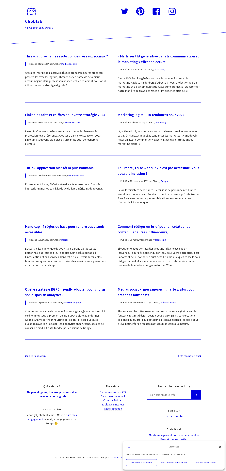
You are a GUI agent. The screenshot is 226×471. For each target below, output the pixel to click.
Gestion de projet (73, 309)
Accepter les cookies (141, 462)
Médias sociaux (69, 68)
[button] (220, 446)
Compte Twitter (112, 406)
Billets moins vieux (188, 362)
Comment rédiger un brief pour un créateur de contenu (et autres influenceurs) (158, 237)
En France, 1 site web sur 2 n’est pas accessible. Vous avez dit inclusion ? (151, 179)
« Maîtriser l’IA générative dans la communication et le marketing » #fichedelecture (148, 61)
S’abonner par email (113, 402)
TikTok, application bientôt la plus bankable (66, 176)
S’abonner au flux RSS (113, 398)
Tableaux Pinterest (113, 411)
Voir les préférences (206, 462)
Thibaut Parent (119, 464)
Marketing (160, 73)
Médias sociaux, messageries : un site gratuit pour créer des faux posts (159, 299)
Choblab (34, 21)
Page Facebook (113, 415)
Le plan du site (174, 422)
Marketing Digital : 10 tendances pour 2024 (157, 119)
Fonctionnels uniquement (174, 462)
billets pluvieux (35, 362)
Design (164, 189)
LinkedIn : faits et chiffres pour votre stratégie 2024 (58, 121)
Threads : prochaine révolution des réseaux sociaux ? (65, 58)
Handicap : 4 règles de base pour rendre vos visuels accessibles (65, 237)
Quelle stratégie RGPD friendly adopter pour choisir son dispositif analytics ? (66, 299)
